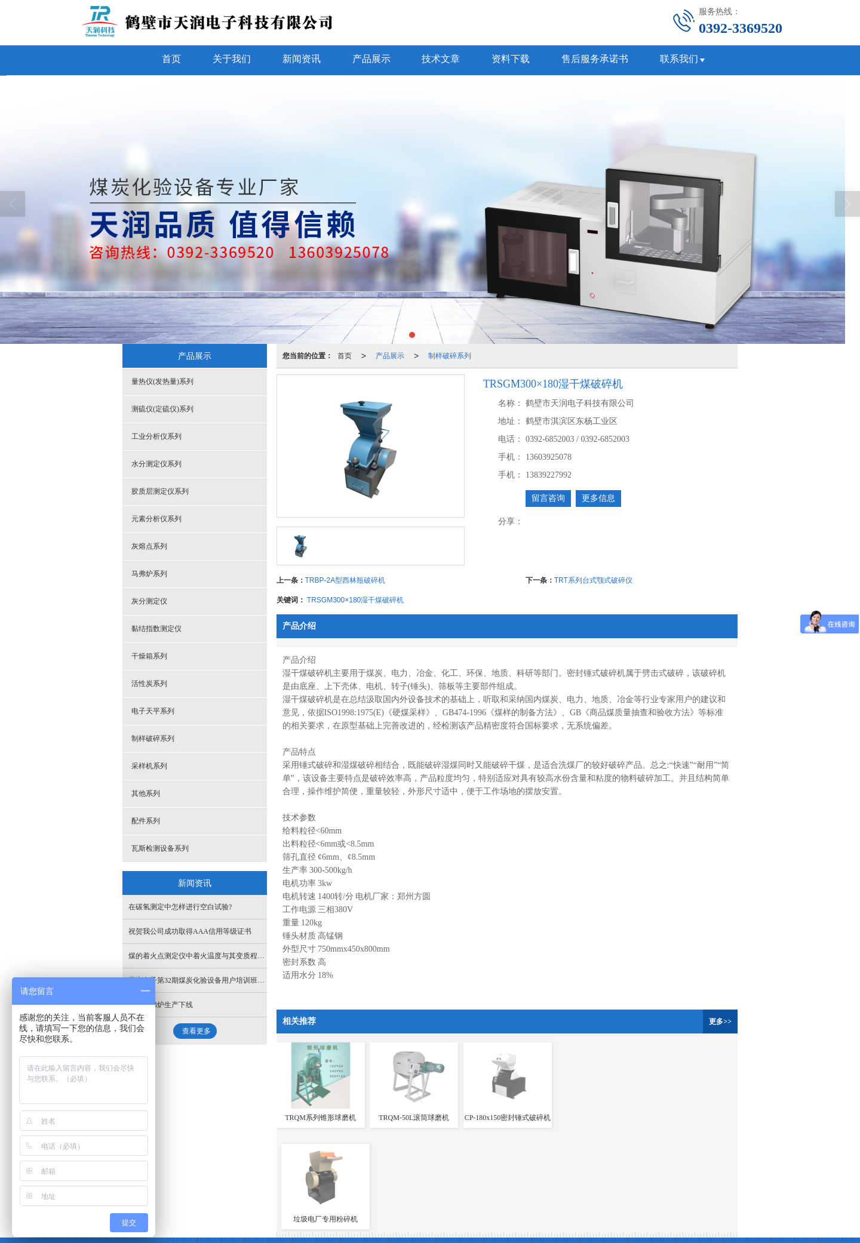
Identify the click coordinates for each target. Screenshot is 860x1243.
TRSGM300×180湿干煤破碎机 (355, 600)
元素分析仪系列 (156, 519)
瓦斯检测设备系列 (160, 848)
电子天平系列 (152, 711)
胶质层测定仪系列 (160, 491)
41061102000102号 (175, 1198)
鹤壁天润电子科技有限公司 (238, 1186)
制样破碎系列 (449, 356)
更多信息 (598, 498)
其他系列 (145, 793)
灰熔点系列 (149, 546)
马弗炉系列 (149, 574)
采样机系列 (149, 766)
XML (408, 1186)
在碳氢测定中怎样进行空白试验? (180, 907)
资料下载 (513, 60)
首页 (164, 60)
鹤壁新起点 (337, 1186)
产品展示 (370, 60)
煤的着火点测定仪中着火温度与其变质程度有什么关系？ (218, 956)
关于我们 (227, 60)
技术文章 (442, 60)
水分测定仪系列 (156, 464)
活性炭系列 (149, 683)
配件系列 (145, 821)
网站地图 (377, 1186)
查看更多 (196, 1031)
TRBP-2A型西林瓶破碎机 (345, 580)
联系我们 (685, 60)
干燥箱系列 (149, 656)
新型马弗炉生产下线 (160, 1005)
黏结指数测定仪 (156, 628)
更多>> (720, 1021)
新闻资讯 (299, 60)
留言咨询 (548, 498)
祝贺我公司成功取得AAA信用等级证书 (189, 931)
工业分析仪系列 (156, 436)
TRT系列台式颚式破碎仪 (593, 580)
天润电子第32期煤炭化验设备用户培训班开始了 (203, 980)
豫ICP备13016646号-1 (481, 1186)
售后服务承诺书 (599, 60)
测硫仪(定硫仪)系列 (162, 409)
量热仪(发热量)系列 (162, 381)
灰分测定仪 (149, 601)
